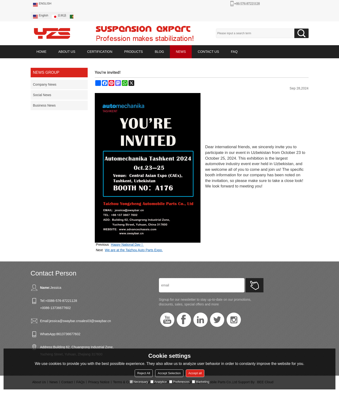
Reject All (143, 373)
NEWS (181, 52)
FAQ (234, 52)
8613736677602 (68, 334)
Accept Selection (169, 373)
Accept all (195, 373)
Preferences (179, 381)
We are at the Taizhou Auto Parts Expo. (134, 250)
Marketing (200, 381)
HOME (42, 52)
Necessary (139, 381)
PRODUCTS (133, 52)
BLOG (159, 52)
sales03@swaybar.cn (95, 321)
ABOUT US (66, 52)
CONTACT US (208, 52)
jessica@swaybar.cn (64, 321)
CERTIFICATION (99, 52)
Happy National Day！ (127, 244)
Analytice (158, 381)
